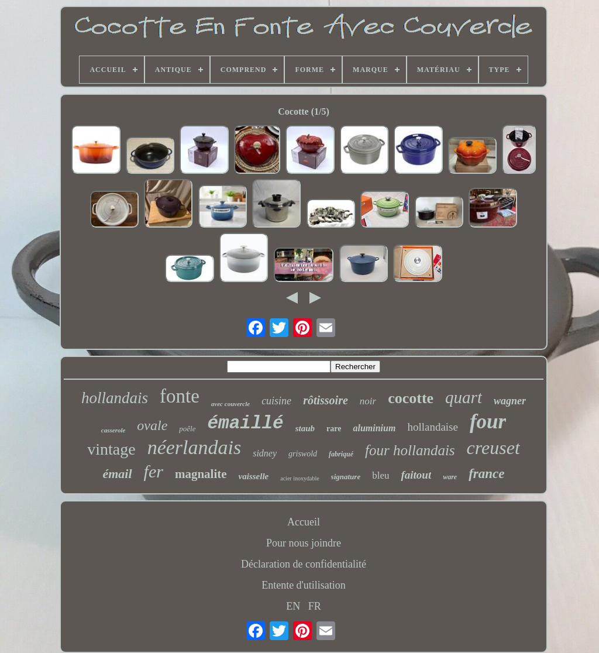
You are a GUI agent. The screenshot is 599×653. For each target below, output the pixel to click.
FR (314, 606)
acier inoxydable (299, 478)
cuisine (276, 401)
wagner (510, 401)
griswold (302, 453)
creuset (493, 447)
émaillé (246, 423)
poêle (187, 428)
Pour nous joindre (303, 543)
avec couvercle (230, 403)
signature (346, 476)
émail (117, 473)
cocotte (410, 398)
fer (153, 471)
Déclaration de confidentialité (303, 564)
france (486, 473)
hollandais (114, 398)
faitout (416, 475)
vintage (111, 449)
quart (463, 397)
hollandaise (432, 427)
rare (333, 428)
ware (450, 477)
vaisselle (254, 476)
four (488, 421)
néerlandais (194, 447)
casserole (113, 430)
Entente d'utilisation (303, 585)
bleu (380, 475)
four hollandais (410, 450)
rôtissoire (325, 400)
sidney (265, 453)
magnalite (201, 474)
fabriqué (341, 454)
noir (368, 401)
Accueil (303, 522)
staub (305, 428)
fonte (179, 396)
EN (293, 606)
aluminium (374, 428)
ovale (152, 425)
